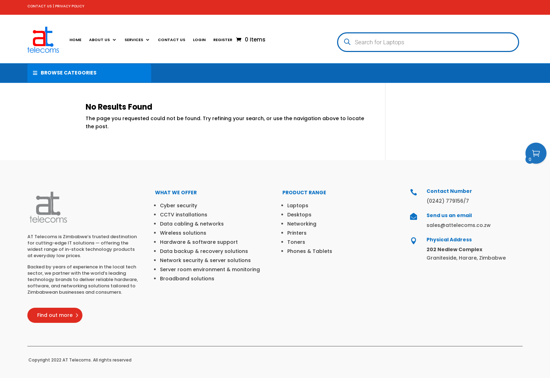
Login (199, 40)
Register (222, 40)
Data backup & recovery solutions (204, 251)
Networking (301, 223)
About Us (99, 40)
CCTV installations (183, 214)
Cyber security (178, 205)
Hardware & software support (199, 242)
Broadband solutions (187, 278)
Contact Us (171, 40)
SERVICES (134, 40)
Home (75, 40)
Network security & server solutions (205, 260)
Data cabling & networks (192, 223)
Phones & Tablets (309, 251)
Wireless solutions (183, 232)
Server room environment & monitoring (210, 269)
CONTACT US (39, 6)
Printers (297, 232)
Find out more (55, 315)
